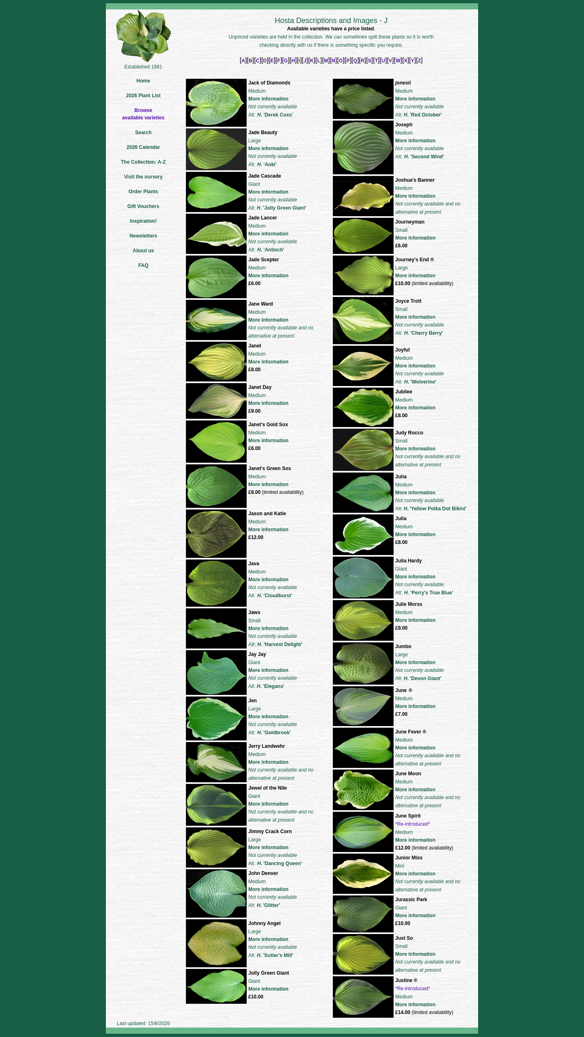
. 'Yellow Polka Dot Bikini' (434, 509)
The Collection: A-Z (143, 162)
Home (143, 81)
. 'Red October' (422, 115)
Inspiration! (143, 221)
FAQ (143, 265)
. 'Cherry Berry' (423, 333)
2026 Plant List (143, 95)
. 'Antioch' (270, 250)
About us (143, 251)
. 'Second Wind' (424, 157)
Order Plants (143, 191)
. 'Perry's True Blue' (428, 593)
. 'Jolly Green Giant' (281, 208)
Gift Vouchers (143, 206)
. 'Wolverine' (420, 382)
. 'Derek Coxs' (275, 115)
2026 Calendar (143, 147)
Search (143, 132)
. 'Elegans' (270, 686)
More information (268, 99)
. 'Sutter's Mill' (275, 955)
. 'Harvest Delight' (279, 644)
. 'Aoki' (267, 164)
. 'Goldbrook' (274, 732)
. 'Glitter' (268, 905)
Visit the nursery (143, 177)
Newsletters (143, 236)
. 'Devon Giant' (423, 678)
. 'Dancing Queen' (279, 863)
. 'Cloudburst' (274, 595)
